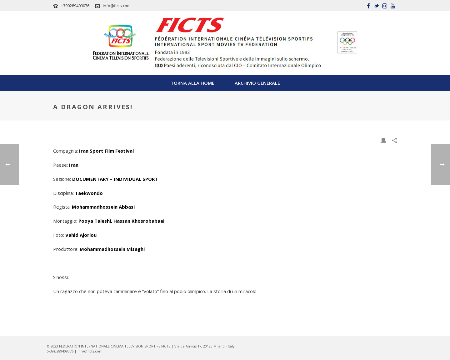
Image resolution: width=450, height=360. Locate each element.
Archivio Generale (257, 83)
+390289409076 (75, 5)
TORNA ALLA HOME (192, 83)
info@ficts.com (117, 5)
